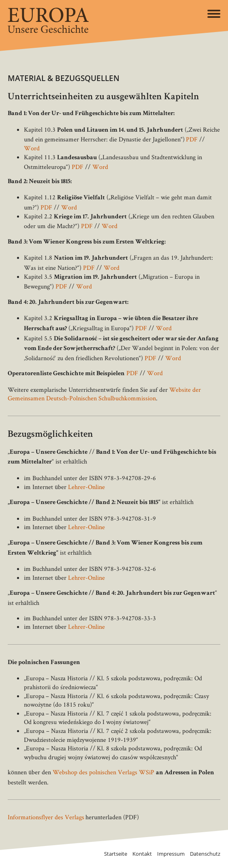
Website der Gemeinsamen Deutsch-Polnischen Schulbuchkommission (104, 394)
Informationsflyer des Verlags (46, 817)
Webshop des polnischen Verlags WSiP (103, 772)
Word (32, 148)
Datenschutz (205, 853)
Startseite (115, 853)
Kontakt (142, 853)
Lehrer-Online (86, 487)
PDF (192, 139)
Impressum (171, 853)
